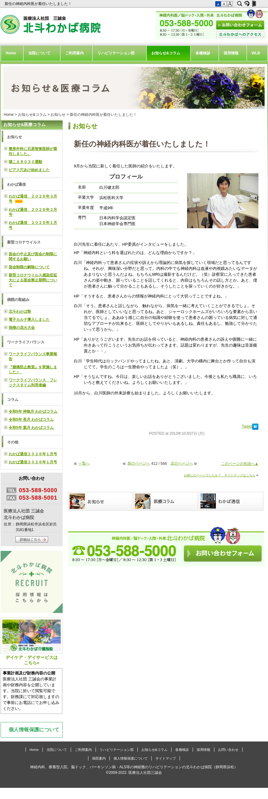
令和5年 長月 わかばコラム (31, 419)
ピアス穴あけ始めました (29, 170)
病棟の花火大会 (22, 327)
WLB (256, 53)
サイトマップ (165, 758)
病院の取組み (18, 299)
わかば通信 (16, 184)
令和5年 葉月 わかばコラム (31, 427)
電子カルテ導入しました (29, 319)
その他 (12, 442)
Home (11, 53)
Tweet (247, 426)
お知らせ (58, 114)
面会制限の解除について (29, 267)
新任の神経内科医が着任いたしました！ (39, 4)
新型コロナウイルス (24, 242)
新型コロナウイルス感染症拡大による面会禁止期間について (33, 280)
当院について (39, 53)
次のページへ (182, 463)
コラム (12, 399)
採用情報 (231, 53)
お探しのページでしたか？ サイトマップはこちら (219, 475)
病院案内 (99, 758)
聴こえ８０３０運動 (25, 162)
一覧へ (84, 463)
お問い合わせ (228, 749)
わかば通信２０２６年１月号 (33, 454)
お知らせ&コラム (165, 53)
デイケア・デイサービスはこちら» (32, 641)
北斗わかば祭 (20, 311)
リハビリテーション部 (116, 53)
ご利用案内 (74, 53)
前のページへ (138, 463)
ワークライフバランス (25, 342)
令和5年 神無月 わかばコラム (33, 411)
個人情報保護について (34, 729)
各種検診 (202, 53)
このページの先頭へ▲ (239, 463)
